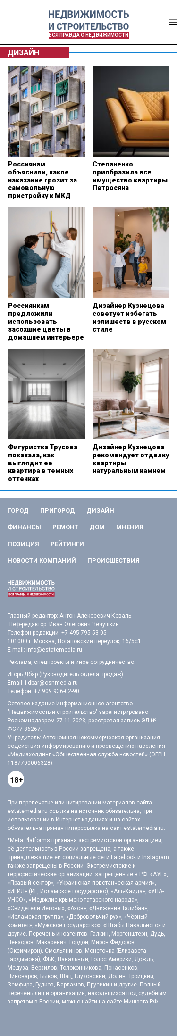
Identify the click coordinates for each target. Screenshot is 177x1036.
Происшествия (113, 560)
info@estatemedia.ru (54, 649)
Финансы (24, 526)
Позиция (23, 543)
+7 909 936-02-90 (56, 691)
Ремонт (65, 526)
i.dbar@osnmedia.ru (51, 683)
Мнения (129, 526)
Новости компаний (42, 560)
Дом (97, 526)
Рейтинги (67, 543)
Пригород (57, 510)
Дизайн (100, 510)
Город (18, 510)
